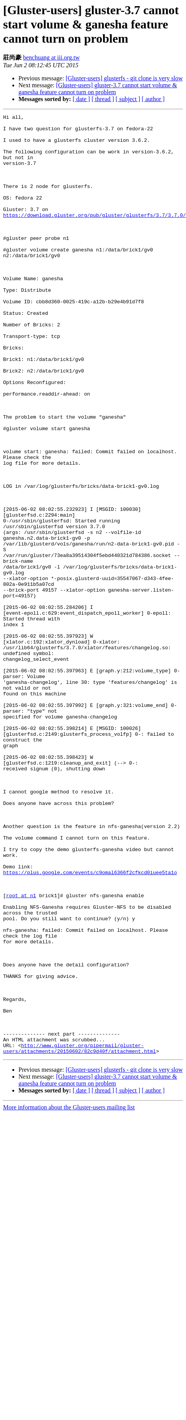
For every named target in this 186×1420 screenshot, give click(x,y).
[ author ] (153, 99)
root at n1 (21, 1045)
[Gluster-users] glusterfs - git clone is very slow (124, 78)
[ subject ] (128, 99)
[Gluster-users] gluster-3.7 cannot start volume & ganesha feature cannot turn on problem (97, 88)
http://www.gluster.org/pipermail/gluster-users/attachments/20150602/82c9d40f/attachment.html (79, 1228)
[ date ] (81, 99)
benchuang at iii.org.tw (51, 57)
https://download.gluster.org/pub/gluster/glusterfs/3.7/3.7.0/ (94, 235)
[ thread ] (102, 99)
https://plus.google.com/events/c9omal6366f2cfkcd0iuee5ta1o (90, 1017)
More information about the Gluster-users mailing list (69, 1288)
